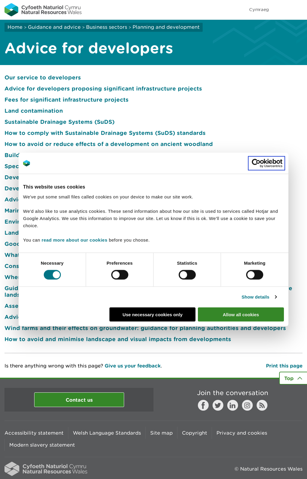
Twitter (218, 405)
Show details (256, 296)
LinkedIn (232, 405)
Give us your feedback (133, 365)
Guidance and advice (54, 27)
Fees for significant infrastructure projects (66, 99)
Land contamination (33, 110)
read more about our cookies (74, 239)
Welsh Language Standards (107, 433)
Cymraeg (259, 9)
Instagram (247, 405)
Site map (161, 433)
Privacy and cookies (241, 433)
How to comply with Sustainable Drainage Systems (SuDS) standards (105, 132)
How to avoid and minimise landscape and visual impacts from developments (117, 339)
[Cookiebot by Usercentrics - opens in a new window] (266, 163)
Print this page (284, 365)
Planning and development (166, 27)
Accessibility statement (34, 433)
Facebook (203, 405)
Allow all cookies (241, 314)
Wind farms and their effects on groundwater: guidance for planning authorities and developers (145, 328)
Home (14, 27)
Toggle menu (298, 9)
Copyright (194, 433)
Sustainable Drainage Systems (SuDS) (59, 121)
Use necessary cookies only (153, 314)
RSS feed (262, 405)
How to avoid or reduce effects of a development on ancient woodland (108, 144)
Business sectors (106, 27)
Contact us (79, 400)
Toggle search (281, 9)
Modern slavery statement (42, 445)
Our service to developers (42, 77)
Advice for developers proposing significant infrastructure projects (103, 88)
